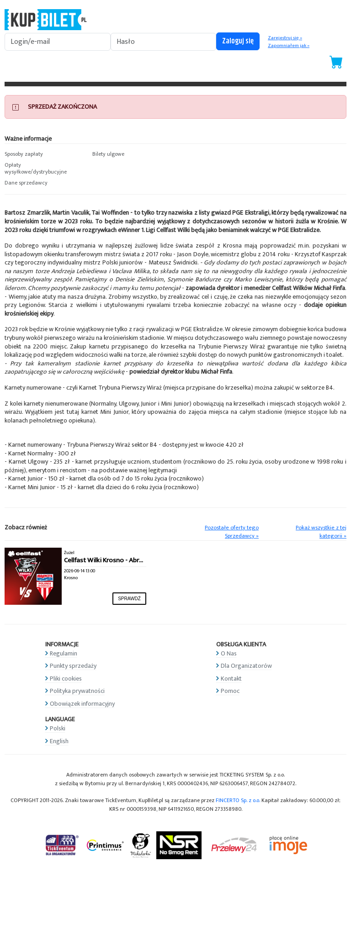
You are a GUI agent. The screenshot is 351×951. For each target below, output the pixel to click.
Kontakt (231, 678)
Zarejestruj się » (285, 38)
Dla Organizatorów (246, 665)
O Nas (229, 653)
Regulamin (63, 653)
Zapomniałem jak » (288, 46)
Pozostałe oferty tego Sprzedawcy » (232, 532)
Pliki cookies (66, 678)
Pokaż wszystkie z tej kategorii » (321, 532)
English (59, 741)
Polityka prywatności (77, 691)
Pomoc (230, 691)
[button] (44, 154)
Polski (57, 728)
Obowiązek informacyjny (82, 703)
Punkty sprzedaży (73, 665)
